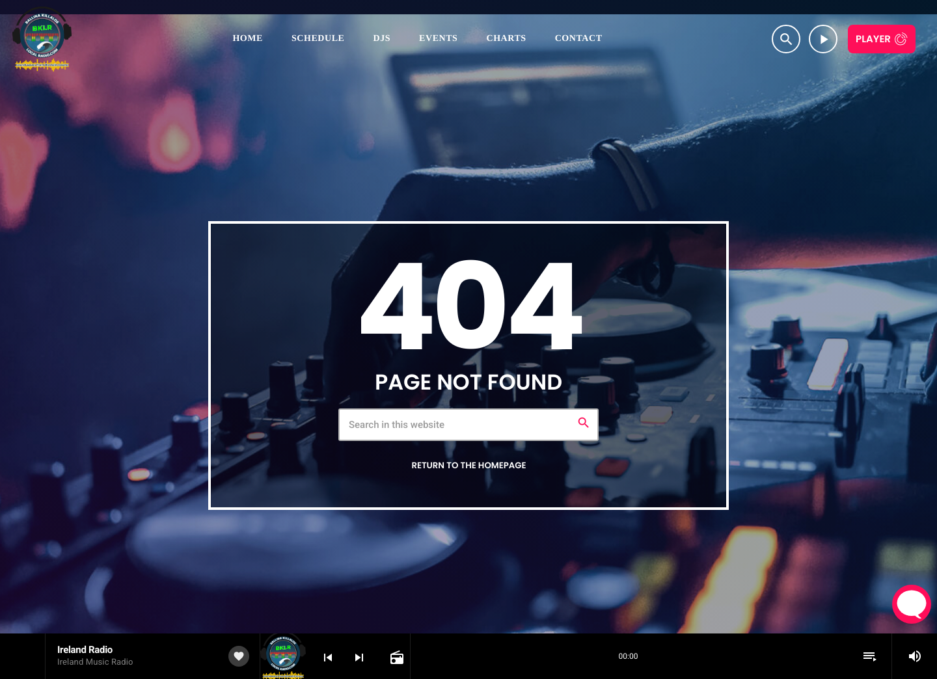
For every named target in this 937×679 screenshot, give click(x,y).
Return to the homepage (468, 465)
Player (873, 39)
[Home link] (42, 39)
